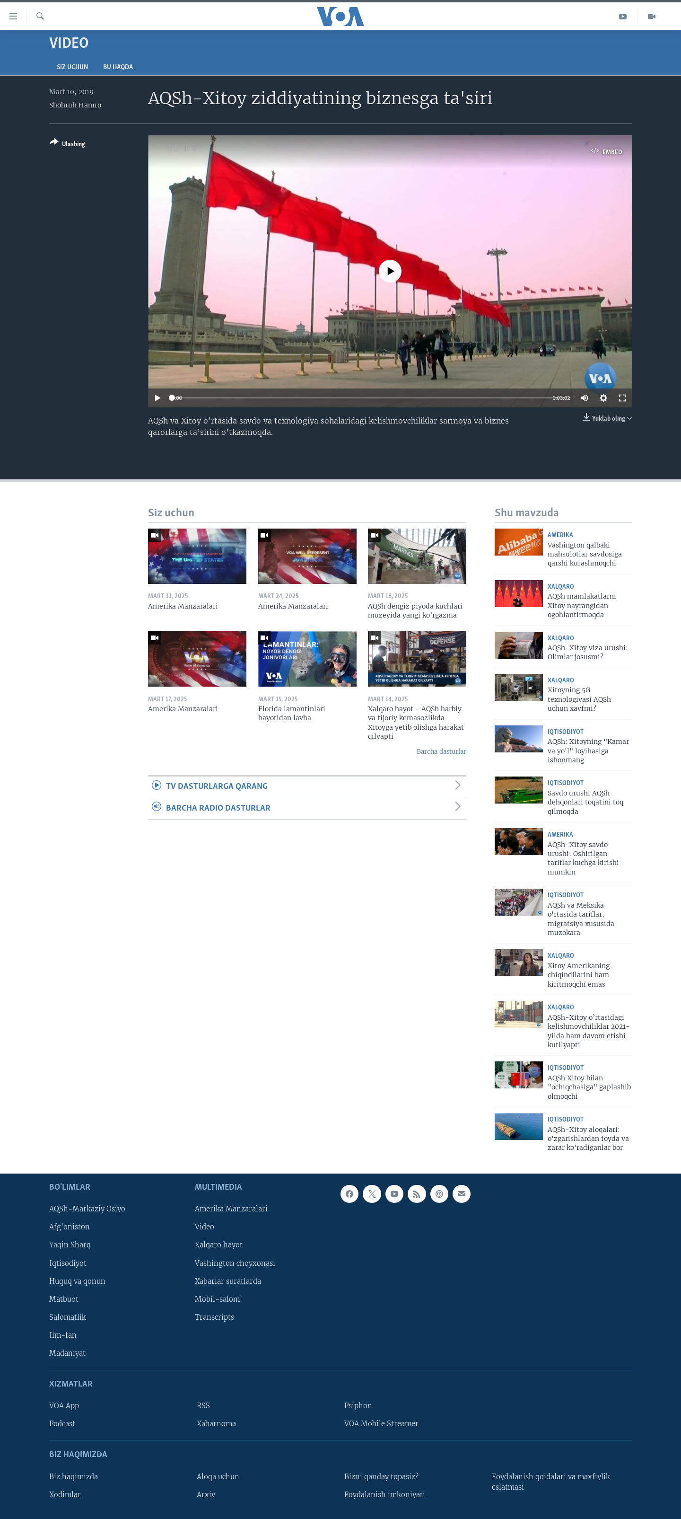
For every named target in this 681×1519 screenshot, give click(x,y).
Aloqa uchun (218, 1476)
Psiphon (358, 1406)
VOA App (64, 1406)
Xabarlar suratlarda (228, 1281)
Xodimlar (65, 1495)
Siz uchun (72, 67)
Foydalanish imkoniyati (384, 1495)
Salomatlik (67, 1317)
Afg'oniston (69, 1227)
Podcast (62, 1424)
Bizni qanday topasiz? (381, 1476)
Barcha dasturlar (441, 752)
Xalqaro (561, 587)
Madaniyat (67, 1353)
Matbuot (64, 1299)
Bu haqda (118, 67)
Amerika (560, 535)
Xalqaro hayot (219, 1245)
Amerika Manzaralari (231, 1209)
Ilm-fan (63, 1335)
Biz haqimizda (73, 1476)
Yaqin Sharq (70, 1245)
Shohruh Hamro (75, 105)
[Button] (67, 145)
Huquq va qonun (77, 1281)
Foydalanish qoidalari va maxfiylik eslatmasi (551, 1481)
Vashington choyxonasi (235, 1263)
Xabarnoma (216, 1424)
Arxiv (206, 1495)
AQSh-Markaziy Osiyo (87, 1209)
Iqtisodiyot (566, 732)
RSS (203, 1406)
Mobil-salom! (218, 1299)
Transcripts (214, 1317)
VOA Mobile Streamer (381, 1424)
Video (204, 1227)
